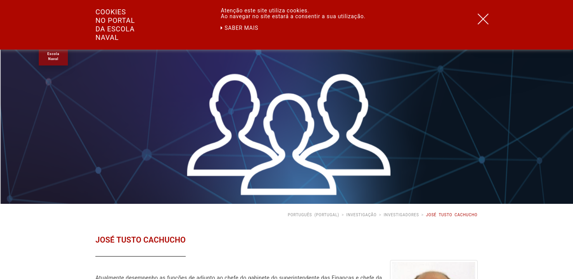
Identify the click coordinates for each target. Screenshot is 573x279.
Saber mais (239, 28)
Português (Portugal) (313, 215)
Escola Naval (53, 56)
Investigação (361, 215)
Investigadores (401, 215)
